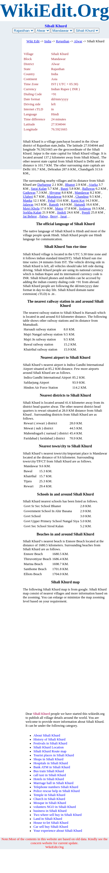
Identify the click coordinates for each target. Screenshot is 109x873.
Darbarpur (44, 185)
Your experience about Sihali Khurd (58, 831)
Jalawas (28, 204)
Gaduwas (29, 192)
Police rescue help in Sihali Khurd (57, 791)
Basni (64, 188)
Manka (27, 200)
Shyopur (55, 192)
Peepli (86, 212)
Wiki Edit (33, 41)
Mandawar (82, 192)
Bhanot (70, 185)
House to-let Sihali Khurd (51, 823)
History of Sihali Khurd (49, 739)
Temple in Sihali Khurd (49, 795)
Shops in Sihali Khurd (48, 759)
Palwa (43, 216)
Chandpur (82, 196)
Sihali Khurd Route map (50, 751)
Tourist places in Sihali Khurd (54, 755)
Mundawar (54, 196)
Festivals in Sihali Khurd (50, 743)
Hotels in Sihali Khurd (49, 779)
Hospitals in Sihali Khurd (51, 763)
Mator (59, 208)
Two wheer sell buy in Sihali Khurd (58, 815)
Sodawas (85, 208)
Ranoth (54, 204)
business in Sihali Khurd (50, 811)
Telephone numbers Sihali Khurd (56, 787)
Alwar (78, 41)
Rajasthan (62, 41)
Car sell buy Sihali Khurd (51, 827)
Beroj (54, 216)
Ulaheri (28, 196)
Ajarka (93, 185)
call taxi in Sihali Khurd (50, 775)
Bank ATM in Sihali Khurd (52, 767)
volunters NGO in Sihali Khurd (55, 807)
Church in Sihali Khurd (49, 799)
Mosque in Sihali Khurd (50, 803)
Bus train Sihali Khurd (49, 771)
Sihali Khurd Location (49, 747)
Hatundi (79, 204)
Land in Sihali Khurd (48, 819)
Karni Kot (78, 200)
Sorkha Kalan (32, 212)
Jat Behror (30, 216)
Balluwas (88, 188)
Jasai (63, 216)
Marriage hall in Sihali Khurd (53, 783)
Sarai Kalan (39, 188)
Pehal (51, 200)
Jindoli (61, 212)
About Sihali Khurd (47, 735)
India (47, 41)
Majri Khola (31, 208)
